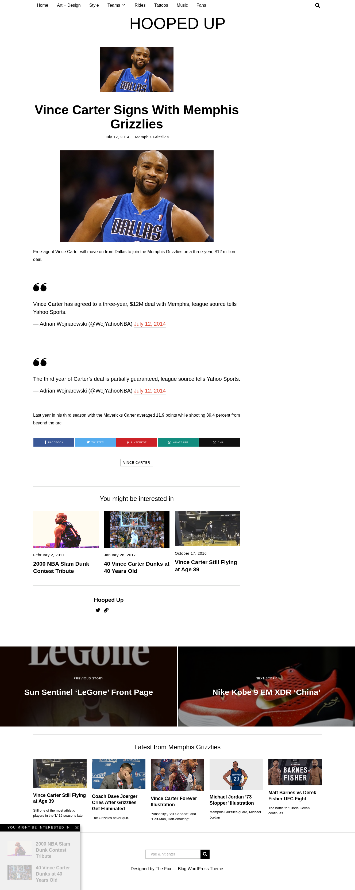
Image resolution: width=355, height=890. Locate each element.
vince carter (136, 463)
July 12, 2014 (150, 324)
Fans (201, 5)
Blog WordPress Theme (200, 868)
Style (94, 5)
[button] (205, 854)
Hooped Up (109, 600)
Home (42, 5)
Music (182, 5)
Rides (140, 5)
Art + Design (68, 5)
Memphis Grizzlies (152, 137)
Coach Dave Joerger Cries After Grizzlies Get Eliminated (114, 802)
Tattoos (161, 5)
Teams (113, 5)
